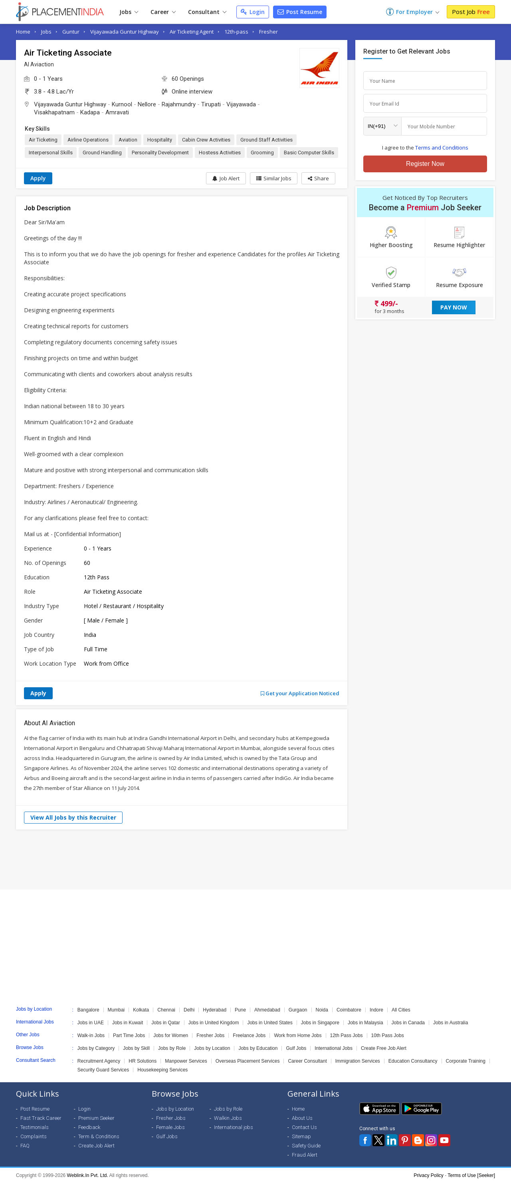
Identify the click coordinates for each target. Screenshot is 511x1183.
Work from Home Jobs (297, 1035)
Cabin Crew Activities (206, 140)
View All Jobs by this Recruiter (73, 817)
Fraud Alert (304, 1155)
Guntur (70, 31)
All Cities (401, 1009)
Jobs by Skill (136, 1048)
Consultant (207, 12)
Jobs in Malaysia (365, 1022)
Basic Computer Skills (309, 153)
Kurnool (122, 104)
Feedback (89, 1127)
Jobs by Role (172, 1048)
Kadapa (90, 112)
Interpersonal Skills (51, 153)
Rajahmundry (179, 104)
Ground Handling (102, 153)
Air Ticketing (43, 140)
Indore (376, 1009)
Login (253, 12)
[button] (318, 178)
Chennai (166, 1009)
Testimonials (34, 1127)
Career (163, 12)
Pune (240, 1009)
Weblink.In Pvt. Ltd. (87, 1175)
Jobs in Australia (450, 1022)
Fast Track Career (40, 1118)
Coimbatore (349, 1009)
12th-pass (236, 31)
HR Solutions (142, 1061)
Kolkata (141, 1009)
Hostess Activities (220, 153)
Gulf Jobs (296, 1048)
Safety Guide (306, 1146)
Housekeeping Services (162, 1069)
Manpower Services (186, 1061)
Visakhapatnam (54, 112)
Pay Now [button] (453, 307)
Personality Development (160, 153)
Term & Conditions (98, 1136)
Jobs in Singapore (320, 1022)
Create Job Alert (96, 1146)
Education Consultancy (413, 1061)
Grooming (262, 153)
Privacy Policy (429, 1175)
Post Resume (299, 12)
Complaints (33, 1136)
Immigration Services (357, 1061)
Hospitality (159, 140)
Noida (322, 1009)
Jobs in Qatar (165, 1022)
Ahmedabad (267, 1009)
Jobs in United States (269, 1022)
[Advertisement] (255, 860)
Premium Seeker (96, 1118)
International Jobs (334, 1048)
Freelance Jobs (249, 1035)
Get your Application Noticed (300, 693)
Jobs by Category (96, 1048)
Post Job (471, 12)
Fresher (268, 31)
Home (23, 31)
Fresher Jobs (210, 1035)
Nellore (147, 104)
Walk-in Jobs (91, 1035)
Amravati (117, 112)
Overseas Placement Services (248, 1061)
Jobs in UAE (90, 1022)
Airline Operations (88, 140)
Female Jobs (170, 1127)
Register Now (425, 163)
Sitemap (301, 1136)
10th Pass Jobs (387, 1035)
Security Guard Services (103, 1069)
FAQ (25, 1146)
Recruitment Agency (98, 1061)
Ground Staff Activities (266, 140)
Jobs (128, 12)
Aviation (128, 140)
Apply (38, 178)
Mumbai (116, 1009)
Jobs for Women (170, 1035)
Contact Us (304, 1127)
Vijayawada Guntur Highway (124, 31)
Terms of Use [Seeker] (471, 1175)
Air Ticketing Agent (192, 31)
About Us (302, 1118)
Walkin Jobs (228, 1118)
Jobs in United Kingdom (213, 1022)
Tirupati (211, 104)
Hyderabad (214, 1009)
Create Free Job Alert (383, 1048)
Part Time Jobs (129, 1035)
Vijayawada (241, 104)
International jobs (233, 1127)
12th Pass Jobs (346, 1035)
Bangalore (88, 1009)
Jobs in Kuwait (127, 1022)
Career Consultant (307, 1061)
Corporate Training (465, 1061)
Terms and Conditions (441, 147)
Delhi (189, 1009)
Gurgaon (298, 1009)
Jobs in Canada (408, 1022)
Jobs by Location (212, 1048)
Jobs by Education (257, 1048)
